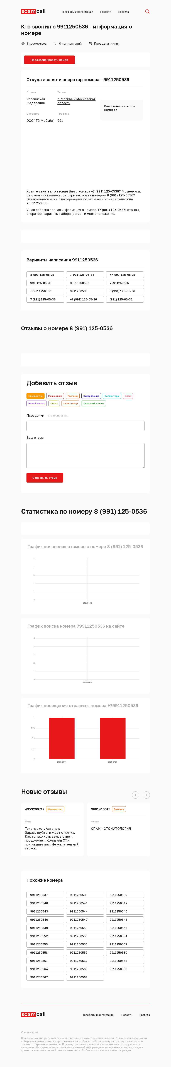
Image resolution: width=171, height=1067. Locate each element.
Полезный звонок (94, 403)
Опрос (54, 403)
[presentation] (95, 480)
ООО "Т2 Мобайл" (40, 120)
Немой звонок (36, 403)
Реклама (73, 395)
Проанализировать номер (49, 60)
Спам (128, 395)
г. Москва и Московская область (76, 101)
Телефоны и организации (77, 11)
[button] (135, 795)
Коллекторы (112, 395)
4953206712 (35, 809)
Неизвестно (35, 395)
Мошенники (55, 395)
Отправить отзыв (44, 478)
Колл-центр (70, 403)
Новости (105, 11)
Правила (123, 11)
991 (60, 120)
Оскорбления (91, 395)
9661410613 (100, 809)
